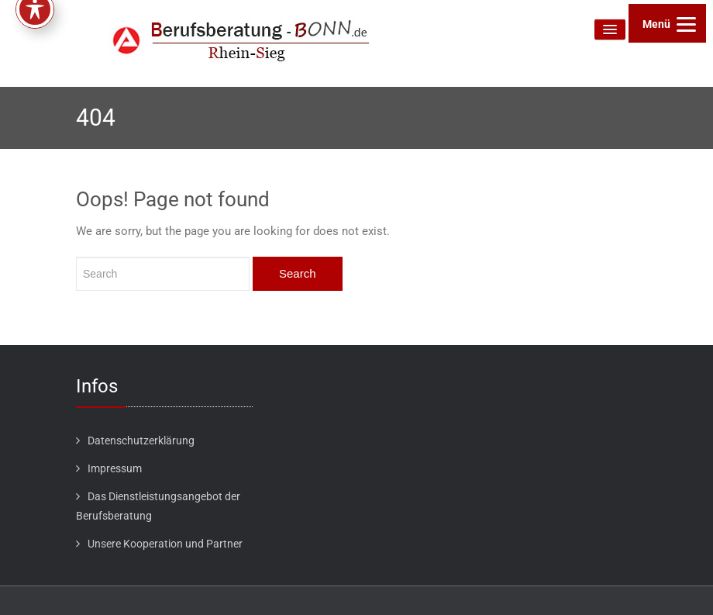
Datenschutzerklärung (141, 440)
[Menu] (667, 23)
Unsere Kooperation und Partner (165, 543)
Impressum (115, 468)
